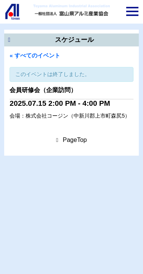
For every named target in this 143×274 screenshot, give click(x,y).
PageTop (75, 140)
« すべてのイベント (35, 55)
